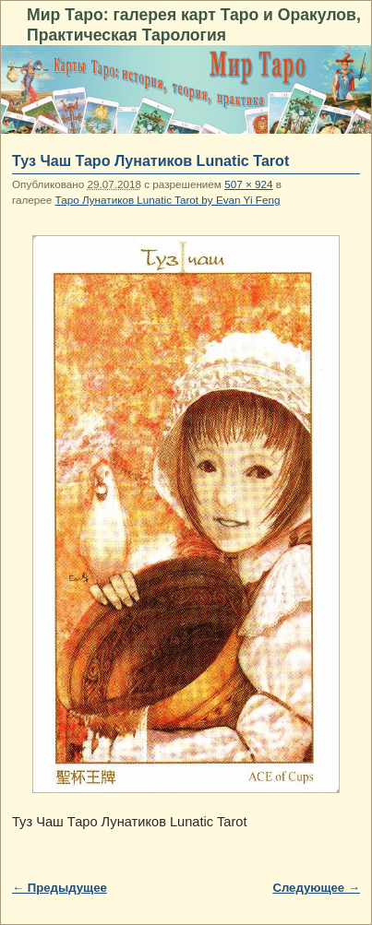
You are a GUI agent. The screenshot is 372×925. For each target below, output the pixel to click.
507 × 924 (248, 184)
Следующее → (316, 888)
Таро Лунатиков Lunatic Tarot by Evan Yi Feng (168, 200)
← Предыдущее (59, 888)
